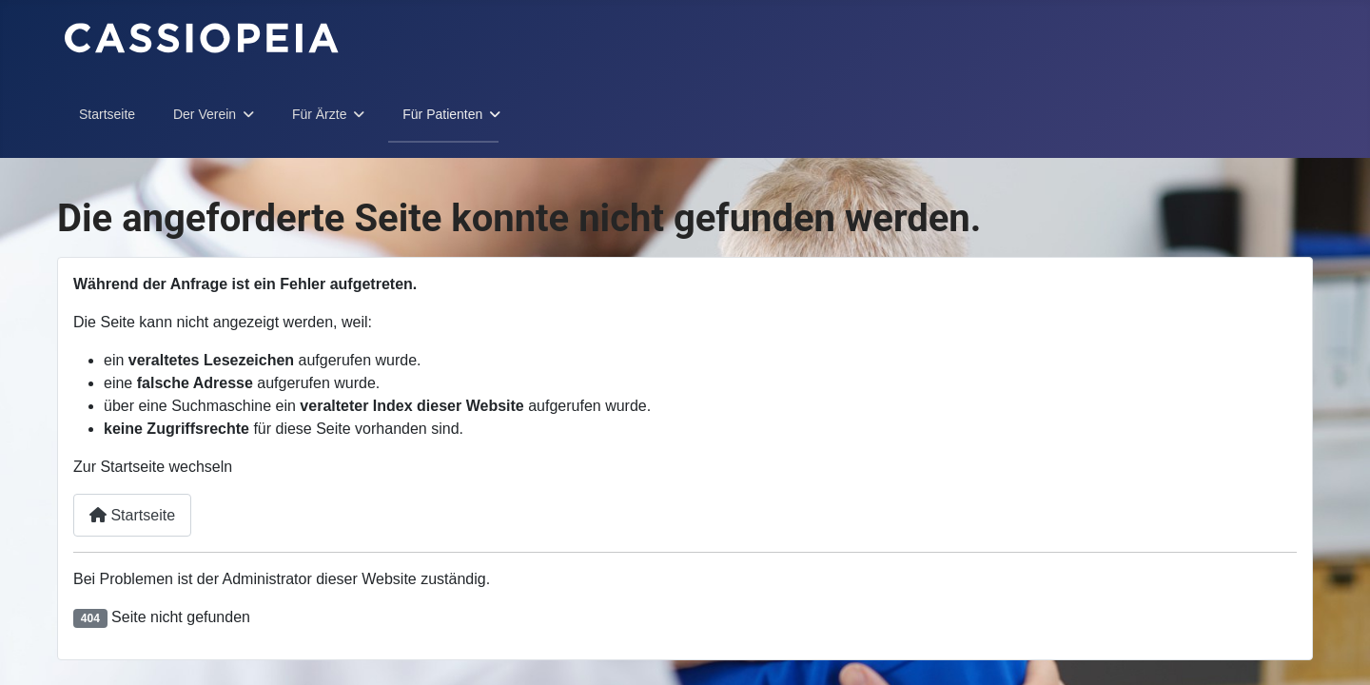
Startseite (107, 114)
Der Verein (204, 114)
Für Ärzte (319, 114)
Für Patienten (442, 114)
